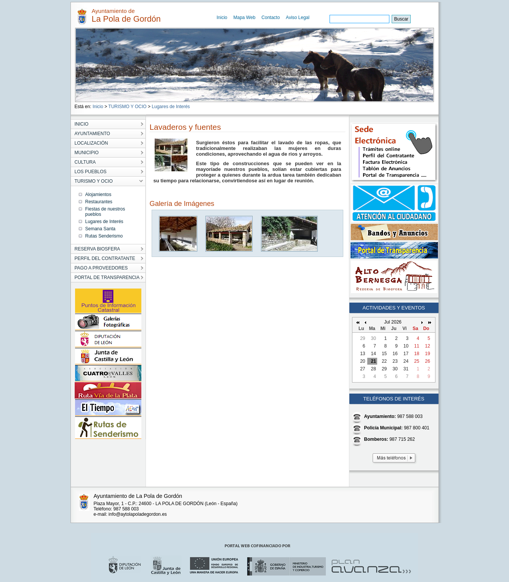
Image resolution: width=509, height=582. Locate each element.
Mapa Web (245, 17)
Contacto (270, 17)
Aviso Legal (297, 17)
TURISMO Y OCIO (127, 106)
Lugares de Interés (171, 106)
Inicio (222, 17)
